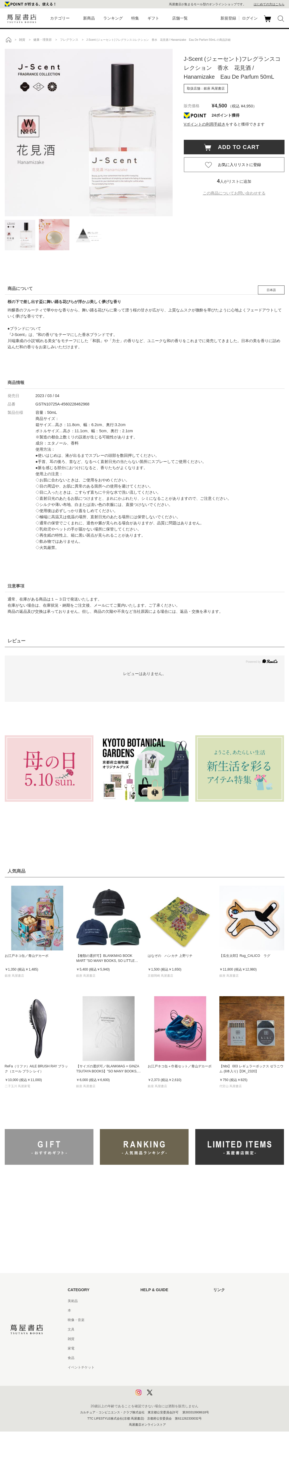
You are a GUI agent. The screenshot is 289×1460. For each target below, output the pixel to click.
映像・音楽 (76, 1320)
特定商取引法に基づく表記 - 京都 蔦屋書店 (172, 1367)
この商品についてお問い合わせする (234, 193)
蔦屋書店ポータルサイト (231, 1301)
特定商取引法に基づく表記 (160, 1358)
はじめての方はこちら (269, 4)
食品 (71, 1358)
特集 (135, 18)
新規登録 (228, 18)
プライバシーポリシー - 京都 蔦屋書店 (169, 1386)
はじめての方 (150, 1301)
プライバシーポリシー (157, 1377)
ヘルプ (145, 1310)
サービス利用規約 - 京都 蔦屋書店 (165, 1339)
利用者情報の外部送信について (163, 1396)
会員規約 (147, 1348)
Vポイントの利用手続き (204, 124)
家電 (71, 1348)
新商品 (89, 18)
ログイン (250, 18)
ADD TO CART (236, 147)
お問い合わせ (150, 1320)
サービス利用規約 (153, 1329)
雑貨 (71, 1339)
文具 (71, 1329)
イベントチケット (81, 1367)
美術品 (73, 1301)
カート (268, 22)
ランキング (113, 18)
